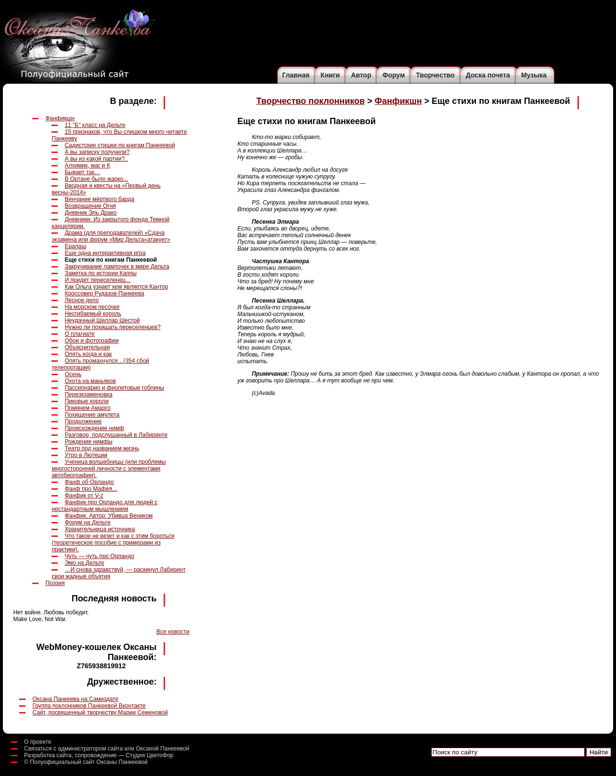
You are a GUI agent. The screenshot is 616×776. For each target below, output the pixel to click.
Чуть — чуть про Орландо (99, 556)
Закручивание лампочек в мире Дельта (116, 266)
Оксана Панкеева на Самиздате (75, 699)
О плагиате (79, 334)
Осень (72, 374)
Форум (393, 75)
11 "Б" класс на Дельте (94, 125)
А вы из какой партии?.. (96, 158)
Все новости (172, 631)
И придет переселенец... (97, 280)
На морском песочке (91, 307)
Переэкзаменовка (88, 394)
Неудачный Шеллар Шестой (102, 320)
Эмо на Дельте (84, 563)
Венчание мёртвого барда (99, 199)
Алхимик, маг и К (87, 165)
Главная (295, 75)
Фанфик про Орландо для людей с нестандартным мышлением (104, 505)
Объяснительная (87, 347)
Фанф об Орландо (89, 482)
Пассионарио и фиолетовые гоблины (114, 387)
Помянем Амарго (87, 408)
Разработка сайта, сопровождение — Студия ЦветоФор (99, 755)
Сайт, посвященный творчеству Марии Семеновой (99, 712)
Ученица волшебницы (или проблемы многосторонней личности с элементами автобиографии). (108, 468)
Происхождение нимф (94, 428)
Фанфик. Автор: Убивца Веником (108, 515)
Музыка (534, 75)
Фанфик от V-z (83, 495)
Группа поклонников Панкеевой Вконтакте (88, 705)
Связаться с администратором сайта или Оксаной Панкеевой (106, 748)
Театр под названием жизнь (101, 448)
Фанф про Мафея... (90, 488)
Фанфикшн (60, 118)
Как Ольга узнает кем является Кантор (116, 286)
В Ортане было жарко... (96, 179)
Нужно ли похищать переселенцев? (112, 327)
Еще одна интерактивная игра (104, 253)
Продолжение (83, 421)
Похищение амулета (91, 414)
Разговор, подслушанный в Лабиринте (115, 435)
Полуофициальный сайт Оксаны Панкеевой (88, 762)
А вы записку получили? (96, 152)
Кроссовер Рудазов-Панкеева (104, 293)
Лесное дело (81, 300)
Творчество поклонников (311, 101)
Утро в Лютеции (85, 455)
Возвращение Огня (90, 206)
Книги (330, 75)
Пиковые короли (86, 401)
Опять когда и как (88, 354)
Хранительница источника (99, 529)
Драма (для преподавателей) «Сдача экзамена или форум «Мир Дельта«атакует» (110, 236)
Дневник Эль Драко (90, 212)
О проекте (37, 741)
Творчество (435, 75)
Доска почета (488, 75)
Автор (361, 75)
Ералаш (75, 246)
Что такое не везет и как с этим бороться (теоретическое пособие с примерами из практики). (112, 543)
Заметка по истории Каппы (100, 273)
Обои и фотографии (91, 340)
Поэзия (54, 583)
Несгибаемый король (92, 313)
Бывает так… (82, 172)
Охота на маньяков (90, 381)
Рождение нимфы (88, 441)
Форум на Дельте (87, 522)
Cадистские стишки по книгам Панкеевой (119, 145)
